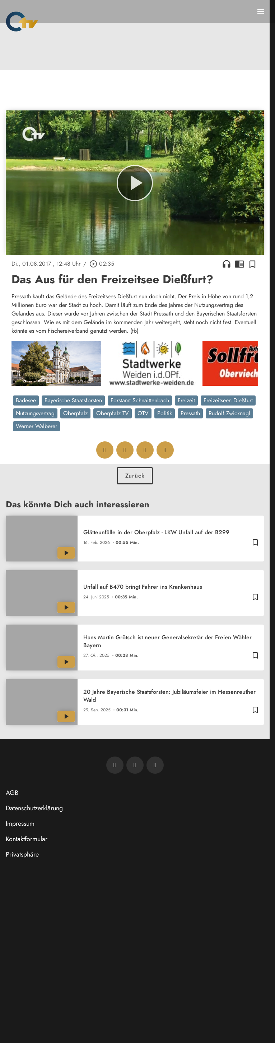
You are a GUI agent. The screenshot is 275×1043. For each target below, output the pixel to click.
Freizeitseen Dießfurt (228, 400)
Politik (164, 413)
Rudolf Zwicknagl (229, 413)
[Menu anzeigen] (260, 11)
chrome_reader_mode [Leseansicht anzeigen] (239, 264)
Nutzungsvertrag (35, 413)
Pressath (190, 413)
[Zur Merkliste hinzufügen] (252, 264)
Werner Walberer (36, 426)
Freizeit (186, 400)
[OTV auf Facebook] (135, 765)
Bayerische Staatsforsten (73, 400)
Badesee (26, 400)
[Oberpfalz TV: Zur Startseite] (22, 21)
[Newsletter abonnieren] (114, 765)
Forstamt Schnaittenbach (140, 400)
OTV (143, 413)
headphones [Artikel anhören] (227, 264)
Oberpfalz (75, 413)
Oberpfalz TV (112, 413)
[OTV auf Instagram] (155, 765)
